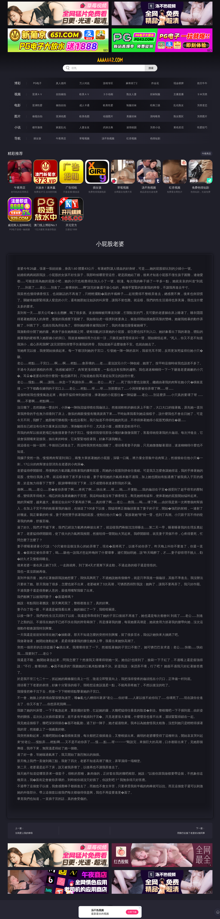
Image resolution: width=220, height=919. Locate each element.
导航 (17, 138)
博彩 (17, 83)
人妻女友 (84, 127)
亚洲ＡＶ (37, 94)
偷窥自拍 (37, 116)
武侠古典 (108, 127)
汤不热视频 (108, 138)
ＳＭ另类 (202, 94)
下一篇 (184, 831)
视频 (17, 94)
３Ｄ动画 (108, 94)
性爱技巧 (202, 127)
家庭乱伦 (61, 127)
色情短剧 (155, 138)
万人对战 (84, 83)
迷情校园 (131, 127)
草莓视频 (84, 138)
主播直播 (179, 94)
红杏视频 (131, 138)
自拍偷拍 (61, 94)
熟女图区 (179, 116)
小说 (17, 127)
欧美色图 (84, 116)
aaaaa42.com (110, 60)
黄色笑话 (179, 127)
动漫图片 (108, 116)
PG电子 (37, 83)
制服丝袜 (131, 105)
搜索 (151, 68)
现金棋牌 (179, 83)
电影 (17, 105)
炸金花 (155, 83)
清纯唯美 (155, 116)
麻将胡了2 (131, 83)
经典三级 (155, 105)
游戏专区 (108, 83)
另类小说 (155, 127)
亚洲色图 (61, 116)
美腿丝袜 (131, 116)
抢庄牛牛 (202, 83)
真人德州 (61, 83)
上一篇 (36, 831)
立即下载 (132, 911)
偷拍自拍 (61, 105)
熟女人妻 (131, 94)
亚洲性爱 (37, 105)
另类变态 (202, 105)
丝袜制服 (155, 94)
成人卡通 (84, 105)
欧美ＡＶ (84, 94)
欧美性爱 (108, 105)
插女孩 (37, 138)
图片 (17, 116)
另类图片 (202, 116)
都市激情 (37, 127)
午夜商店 (61, 138)
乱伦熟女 (179, 105)
